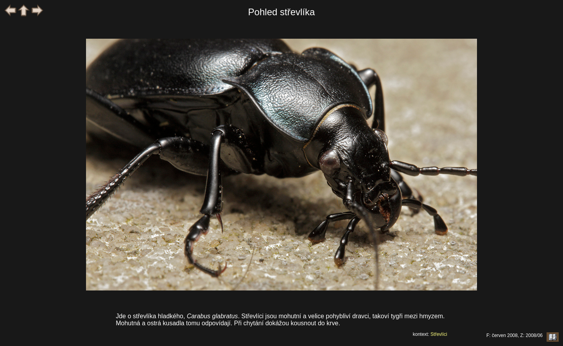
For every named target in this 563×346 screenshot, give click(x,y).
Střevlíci (438, 334)
